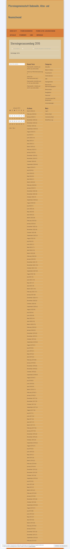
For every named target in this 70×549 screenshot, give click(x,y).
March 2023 (30, 217)
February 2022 (31, 256)
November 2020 (31, 300)
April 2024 (29, 179)
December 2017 (31, 398)
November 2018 (31, 368)
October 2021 (30, 268)
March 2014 (30, 523)
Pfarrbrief (47, 95)
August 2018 (30, 377)
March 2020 (30, 324)
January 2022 (30, 259)
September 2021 (31, 271)
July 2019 (29, 348)
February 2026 (31, 114)
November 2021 (31, 265)
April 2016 (29, 457)
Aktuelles (13, 35)
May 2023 (29, 211)
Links (31, 35)
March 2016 (30, 460)
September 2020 (31, 306)
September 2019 (31, 342)
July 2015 (29, 481)
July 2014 (29, 511)
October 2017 (30, 404)
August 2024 (30, 167)
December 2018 (31, 366)
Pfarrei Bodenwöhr (26, 31)
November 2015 (31, 472)
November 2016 (31, 437)
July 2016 (29, 448)
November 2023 (31, 194)
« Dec (10, 128)
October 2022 (30, 232)
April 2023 (29, 214)
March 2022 (30, 253)
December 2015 (31, 469)
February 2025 (31, 149)
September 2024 (31, 164)
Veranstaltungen (47, 48)
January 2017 (30, 431)
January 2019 (30, 363)
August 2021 (30, 274)
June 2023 (29, 208)
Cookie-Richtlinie (31, 546)
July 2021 (29, 277)
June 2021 (29, 280)
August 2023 (30, 203)
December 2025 (31, 120)
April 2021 (29, 286)
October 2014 (30, 502)
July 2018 (29, 380)
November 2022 (31, 229)
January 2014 (30, 528)
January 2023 (30, 223)
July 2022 (29, 241)
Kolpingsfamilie (49, 81)
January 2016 (30, 466)
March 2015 (30, 490)
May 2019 (29, 354)
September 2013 (31, 537)
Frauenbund (48, 73)
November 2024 (31, 158)
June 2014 (29, 514)
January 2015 (30, 496)
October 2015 (30, 475)
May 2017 (29, 419)
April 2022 (29, 250)
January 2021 (30, 294)
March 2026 (30, 111)
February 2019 (31, 360)
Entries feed (48, 114)
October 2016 (30, 440)
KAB (46, 79)
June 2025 (29, 137)
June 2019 (29, 351)
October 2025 (30, 126)
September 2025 (31, 129)
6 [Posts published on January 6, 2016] (14, 116)
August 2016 (30, 445)
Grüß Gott (13, 31)
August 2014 (30, 508)
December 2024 (31, 155)
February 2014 (31, 525)
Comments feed (49, 117)
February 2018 (31, 392)
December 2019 (31, 333)
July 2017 (29, 413)
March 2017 (30, 425)
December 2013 (31, 531)
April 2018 (29, 386)
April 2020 (29, 321)
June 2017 (29, 416)
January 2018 (30, 395)
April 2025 (29, 143)
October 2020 (30, 303)
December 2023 (31, 191)
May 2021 (29, 283)
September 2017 (31, 407)
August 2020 (30, 309)
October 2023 (30, 197)
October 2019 (30, 339)
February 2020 (31, 327)
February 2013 (31, 540)
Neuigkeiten (41, 48)
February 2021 (31, 291)
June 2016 (29, 451)
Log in (46, 111)
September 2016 (31, 443)
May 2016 (29, 454)
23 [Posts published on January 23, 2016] (21, 121)
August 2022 (30, 238)
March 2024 (30, 182)
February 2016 (31, 463)
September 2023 (31, 200)
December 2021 (31, 262)
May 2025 (29, 140)
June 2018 (29, 383)
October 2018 (30, 371)
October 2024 (30, 161)
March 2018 (30, 389)
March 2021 (30, 288)
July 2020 (29, 312)
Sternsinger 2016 (15, 53)
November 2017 (31, 401)
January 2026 (30, 117)
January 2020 (30, 330)
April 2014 (29, 520)
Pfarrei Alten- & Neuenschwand (45, 31)
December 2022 (31, 226)
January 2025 (30, 152)
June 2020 (29, 315)
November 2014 (31, 499)
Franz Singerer (17, 48)
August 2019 (30, 345)
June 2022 (29, 244)
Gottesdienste (49, 76)
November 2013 (31, 534)
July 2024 (29, 170)
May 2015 (29, 487)
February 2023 (31, 220)
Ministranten (48, 89)
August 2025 (30, 131)
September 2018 (31, 374)
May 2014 (29, 517)
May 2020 (29, 318)
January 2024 (30, 188)
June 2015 (29, 484)
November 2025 (31, 123)
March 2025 (30, 146)
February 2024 (31, 185)
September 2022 (31, 235)
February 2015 (31, 493)
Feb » (14, 128)
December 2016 (31, 434)
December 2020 (31, 297)
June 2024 (29, 173)
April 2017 (29, 422)
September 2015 (31, 478)
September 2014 (31, 505)
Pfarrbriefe (22, 35)
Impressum (40, 35)
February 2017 (31, 428)
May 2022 (29, 247)
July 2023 (29, 206)
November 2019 (31, 336)
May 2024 (29, 176)
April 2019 (29, 357)
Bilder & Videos (49, 70)
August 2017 (30, 410)
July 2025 (29, 134)
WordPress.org (49, 120)
